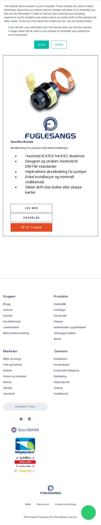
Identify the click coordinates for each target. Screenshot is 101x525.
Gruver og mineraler (14, 376)
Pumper (58, 321)
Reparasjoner (62, 382)
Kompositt (60, 315)
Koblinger (59, 309)
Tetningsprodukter (65, 333)
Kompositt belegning (66, 370)
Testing (58, 387)
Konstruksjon (62, 364)
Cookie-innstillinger (65, 504)
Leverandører (11, 327)
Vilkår (28, 504)
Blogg (6, 304)
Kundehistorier (12, 321)
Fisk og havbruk (12, 364)
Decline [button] (59, 44)
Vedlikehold (61, 393)
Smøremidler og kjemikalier (70, 327)
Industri (7, 370)
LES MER (31, 208)
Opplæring (60, 376)
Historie (7, 309)
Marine (7, 382)
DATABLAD (31, 217)
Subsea (7, 387)
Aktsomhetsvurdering (16, 333)
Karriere (7, 315)
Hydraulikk (60, 304)
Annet (57, 338)
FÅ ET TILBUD (31, 227)
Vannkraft (9, 393)
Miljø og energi (12, 358)
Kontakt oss (25, 406)
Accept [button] (41, 44)
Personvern (43, 504)
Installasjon (60, 358)
